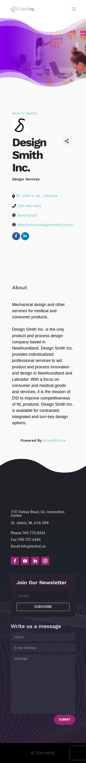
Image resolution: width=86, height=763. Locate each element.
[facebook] (16, 236)
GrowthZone (54, 440)
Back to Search (24, 113)
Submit (65, 719)
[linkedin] (25, 236)
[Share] (67, 141)
